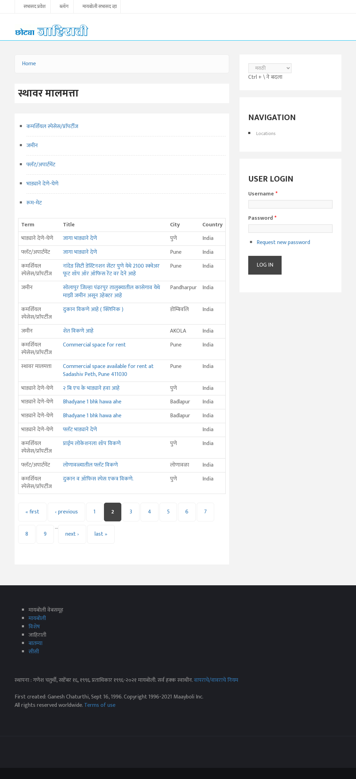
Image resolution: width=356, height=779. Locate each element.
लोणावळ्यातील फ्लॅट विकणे (90, 465)
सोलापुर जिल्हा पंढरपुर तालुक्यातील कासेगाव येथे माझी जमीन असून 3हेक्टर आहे (111, 291)
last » (101, 534)
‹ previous (66, 512)
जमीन (32, 145)
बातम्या (35, 643)
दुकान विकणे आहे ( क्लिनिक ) (93, 309)
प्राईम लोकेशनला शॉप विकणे (92, 443)
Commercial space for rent (94, 345)
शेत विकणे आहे (78, 331)
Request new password (283, 242)
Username (262, 194)
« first (32, 512)
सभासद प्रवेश (35, 7)
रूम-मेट (34, 203)
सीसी (34, 651)
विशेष (34, 626)
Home (29, 63)
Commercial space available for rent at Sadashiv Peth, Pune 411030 (108, 370)
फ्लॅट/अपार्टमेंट (40, 164)
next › (72, 534)
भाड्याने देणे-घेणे (42, 184)
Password (262, 218)
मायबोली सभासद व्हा (99, 7)
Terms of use (99, 705)
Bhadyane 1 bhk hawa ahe (92, 402)
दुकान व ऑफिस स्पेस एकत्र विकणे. (98, 479)
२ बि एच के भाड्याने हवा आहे (91, 388)
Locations (266, 133)
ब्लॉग (63, 7)
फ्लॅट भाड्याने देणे (80, 429)
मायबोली (37, 618)
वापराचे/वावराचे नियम (216, 680)
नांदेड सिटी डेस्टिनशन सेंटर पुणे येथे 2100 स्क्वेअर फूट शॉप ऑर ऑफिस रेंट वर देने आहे (111, 270)
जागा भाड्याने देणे (80, 238)
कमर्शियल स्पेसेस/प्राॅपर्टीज (52, 126)
